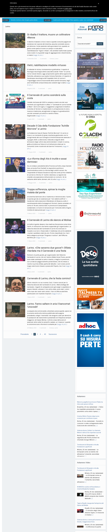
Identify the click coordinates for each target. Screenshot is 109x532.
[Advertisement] (90, 380)
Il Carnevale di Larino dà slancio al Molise (49, 220)
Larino (56, 58)
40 (45, 334)
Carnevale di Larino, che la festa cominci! (49, 278)
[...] (98, 411)
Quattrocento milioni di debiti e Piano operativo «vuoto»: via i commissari (74, 20)
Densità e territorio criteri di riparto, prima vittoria (25, 20)
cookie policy (68, 8)
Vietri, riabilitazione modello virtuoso (46, 65)
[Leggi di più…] (38, 55)
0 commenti (43, 58)
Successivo (53, 334)
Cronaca (52, 58)
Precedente (25, 334)
